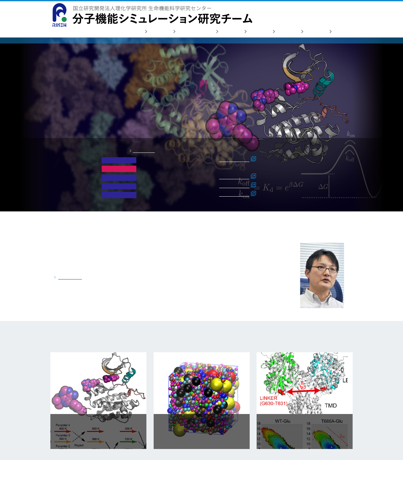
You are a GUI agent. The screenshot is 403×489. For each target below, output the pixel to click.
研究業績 (229, 31)
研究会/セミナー (194, 31)
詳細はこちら (234, 159)
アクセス (314, 31)
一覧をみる (144, 150)
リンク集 (342, 31)
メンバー (257, 31)
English (344, 12)
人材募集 (286, 31)
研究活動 (158, 31)
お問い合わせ (320, 12)
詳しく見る (70, 277)
